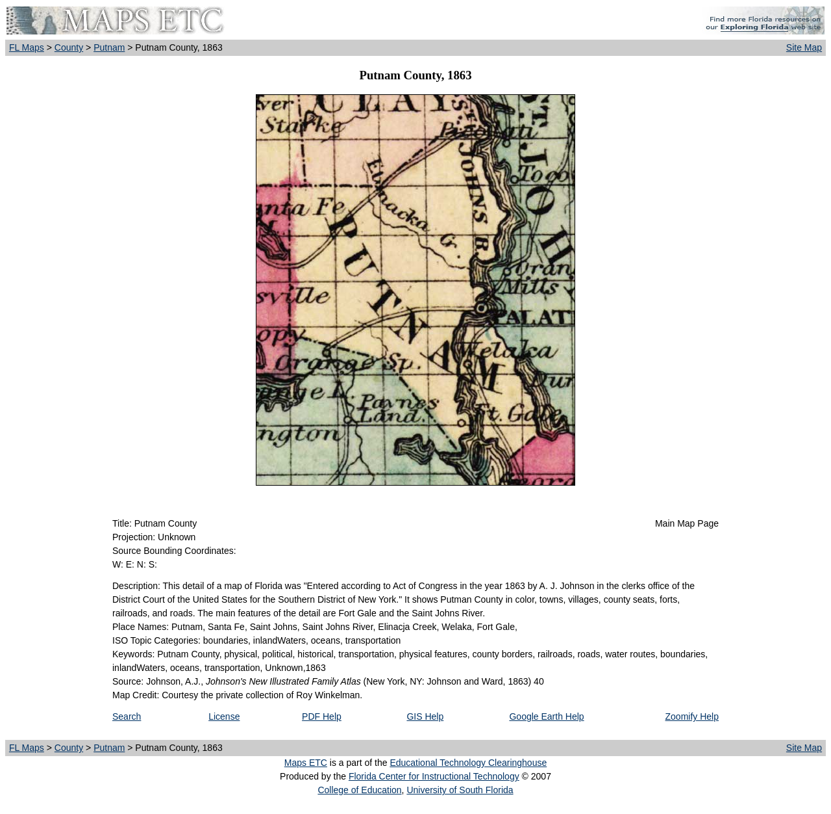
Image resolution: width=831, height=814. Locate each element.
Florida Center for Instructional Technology (434, 776)
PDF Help (321, 716)
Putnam (109, 47)
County (69, 47)
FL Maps (26, 47)
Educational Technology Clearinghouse (468, 762)
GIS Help (424, 716)
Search (126, 716)
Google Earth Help (546, 716)
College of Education (359, 790)
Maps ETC (305, 762)
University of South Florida (459, 790)
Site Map (804, 47)
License (224, 716)
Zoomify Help (692, 716)
